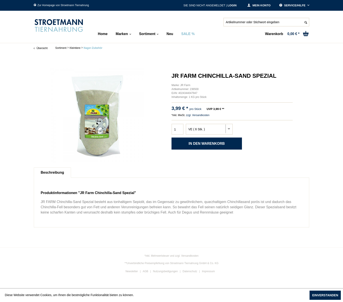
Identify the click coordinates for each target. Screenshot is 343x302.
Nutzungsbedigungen (165, 271)
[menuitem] (266, 24)
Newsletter (132, 271)
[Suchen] (305, 22)
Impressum (208, 271)
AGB (145, 271)
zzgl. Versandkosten (197, 115)
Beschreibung (52, 172)
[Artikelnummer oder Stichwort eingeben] (266, 22)
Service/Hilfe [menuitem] (292, 5)
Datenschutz (190, 271)
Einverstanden (325, 295)
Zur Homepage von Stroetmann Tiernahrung (61, 5)
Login (232, 5)
